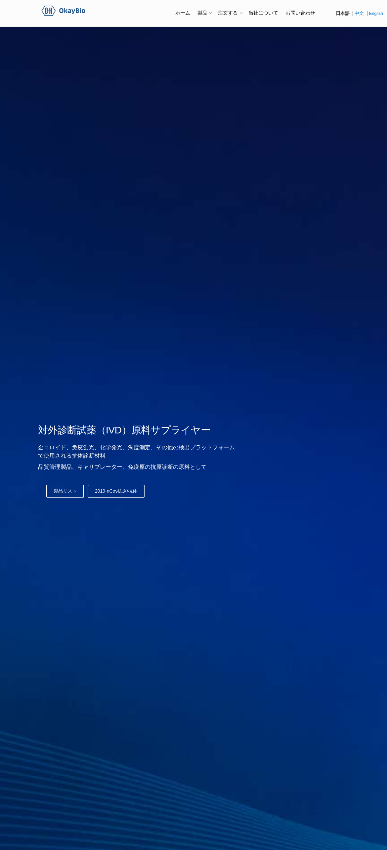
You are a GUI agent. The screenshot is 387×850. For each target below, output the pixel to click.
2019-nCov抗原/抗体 (116, 491)
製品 (202, 13)
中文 (359, 13)
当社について (263, 13)
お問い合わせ (300, 13)
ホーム (182, 13)
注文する (228, 13)
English (376, 13)
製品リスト (65, 491)
